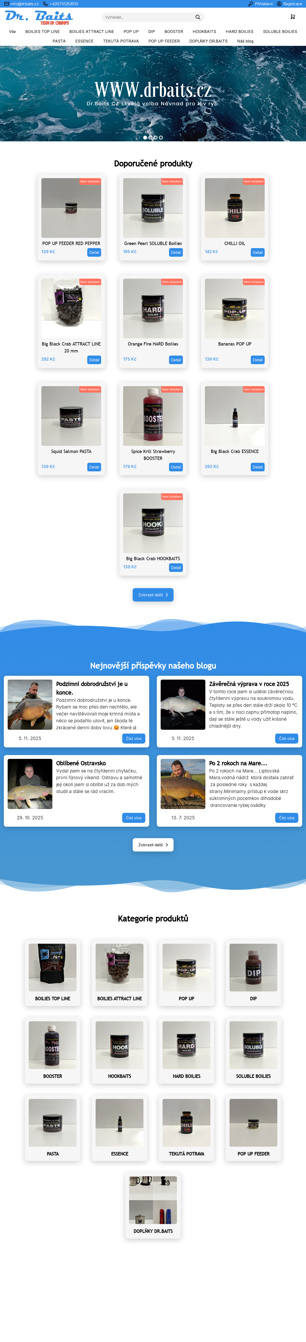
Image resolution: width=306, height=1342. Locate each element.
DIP (151, 31)
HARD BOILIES (239, 31)
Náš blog (245, 41)
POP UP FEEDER (164, 41)
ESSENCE (84, 41)
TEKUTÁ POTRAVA (121, 41)
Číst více (134, 738)
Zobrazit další (154, 595)
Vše (12, 31)
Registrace (289, 4)
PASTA (59, 41)
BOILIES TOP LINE (42, 31)
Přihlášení (260, 4)
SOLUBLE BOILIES (280, 31)
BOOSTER (173, 31)
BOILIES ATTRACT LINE (91, 31)
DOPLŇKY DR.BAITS (208, 41)
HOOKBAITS (204, 31)
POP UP (131, 31)
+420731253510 (60, 4)
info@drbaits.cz (21, 4)
